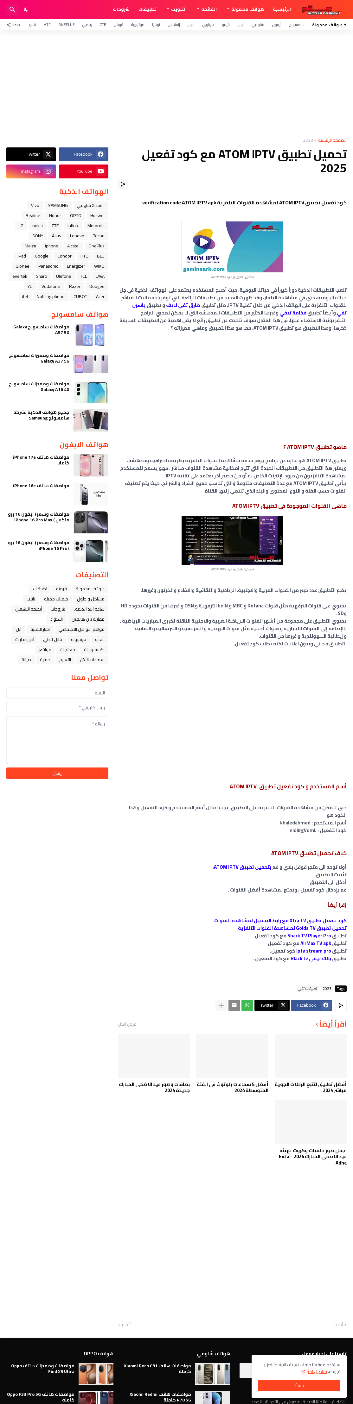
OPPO (75, 215)
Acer (100, 296)
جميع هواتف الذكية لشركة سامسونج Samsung (41, 415)
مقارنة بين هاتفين (88, 619)
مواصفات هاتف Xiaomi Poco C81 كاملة (157, 1368)
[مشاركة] (123, 184)
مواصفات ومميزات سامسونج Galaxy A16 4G (39, 386)
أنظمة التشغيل (28, 609)
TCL (83, 276)
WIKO (99, 266)
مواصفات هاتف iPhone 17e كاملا (41, 460)
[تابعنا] (14, 24)
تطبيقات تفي (307, 988)
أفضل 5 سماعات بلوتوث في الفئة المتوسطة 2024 (232, 1087)
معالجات (67, 649)
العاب (100, 639)
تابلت (31, 599)
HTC (47, 24)
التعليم (65, 659)
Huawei (97, 215)
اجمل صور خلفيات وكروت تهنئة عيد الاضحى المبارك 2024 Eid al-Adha (313, 1156)
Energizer (76, 266)
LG (21, 225)
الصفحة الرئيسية (332, 140)
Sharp (41, 276)
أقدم (126, 1325)
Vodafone (51, 286)
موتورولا (137, 24)
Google (41, 256)
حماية (45, 659)
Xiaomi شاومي (91, 205)
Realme (33, 215)
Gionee (22, 266)
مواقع (45, 649)
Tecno (99, 236)
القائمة (209, 9)
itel (25, 296)
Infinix (73, 225)
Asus (56, 236)
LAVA (100, 276)
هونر (191, 24)
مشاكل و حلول (91, 599)
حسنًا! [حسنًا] (299, 1386)
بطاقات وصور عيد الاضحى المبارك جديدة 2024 (154, 1087)
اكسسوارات (94, 649)
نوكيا (156, 24)
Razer (74, 286)
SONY (37, 236)
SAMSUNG (58, 205)
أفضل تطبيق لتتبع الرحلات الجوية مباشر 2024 (311, 1087)
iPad (22, 256)
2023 (308, 140)
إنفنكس (174, 24)
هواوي (208, 24)
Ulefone (63, 276)
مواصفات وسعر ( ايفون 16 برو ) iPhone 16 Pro (38, 545)
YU (30, 286)
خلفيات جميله (56, 599)
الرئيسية (282, 9)
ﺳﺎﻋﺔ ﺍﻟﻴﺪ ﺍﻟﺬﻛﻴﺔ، (89, 609)
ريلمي (87, 24)
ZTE (103, 24)
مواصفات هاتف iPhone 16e (41, 485)
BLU (101, 256)
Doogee (97, 286)
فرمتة (61, 589)
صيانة (26, 659)
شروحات (121, 9)
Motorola (96, 225)
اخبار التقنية (40, 629)
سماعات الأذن (92, 659)
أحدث (338, 1325)
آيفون (276, 24)
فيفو (226, 24)
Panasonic (48, 266)
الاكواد (56, 619)
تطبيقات (147, 9)
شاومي (257, 24)
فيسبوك (78, 639)
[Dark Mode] (26, 9)
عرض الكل (127, 1024)
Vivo (35, 205)
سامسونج (297, 24)
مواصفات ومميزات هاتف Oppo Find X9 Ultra (42, 1368)
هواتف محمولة (247, 9)
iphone (51, 246)
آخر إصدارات (24, 639)
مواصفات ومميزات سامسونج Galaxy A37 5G (39, 358)
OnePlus (66, 24)
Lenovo (77, 236)
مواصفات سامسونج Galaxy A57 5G (41, 329)
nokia (37, 225)
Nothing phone (51, 296)
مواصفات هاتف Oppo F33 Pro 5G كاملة (40, 1397)
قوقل (118, 24)
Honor (55, 215)
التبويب (179, 9)
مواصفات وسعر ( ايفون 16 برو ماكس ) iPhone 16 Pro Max (38, 517)
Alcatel (73, 246)
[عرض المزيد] (221, 1005)
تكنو (32, 24)
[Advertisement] (176, 84)
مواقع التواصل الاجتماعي (82, 629)
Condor (64, 256)
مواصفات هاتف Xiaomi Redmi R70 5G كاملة (160, 1397)
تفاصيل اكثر (316, 1371)
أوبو (240, 24)
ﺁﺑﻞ (19, 629)
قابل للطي (52, 639)
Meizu (30, 246)
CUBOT (80, 296)
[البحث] (12, 9)
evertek (19, 276)
